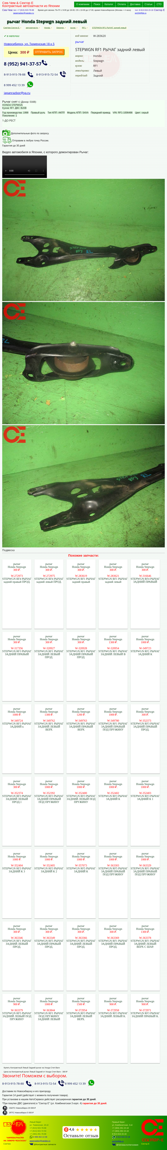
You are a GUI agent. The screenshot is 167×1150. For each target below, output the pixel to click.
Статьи (148, 4)
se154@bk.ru (140, 13)
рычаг (73, 28)
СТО (159, 4)
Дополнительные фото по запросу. (25, 133)
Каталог (109, 4)
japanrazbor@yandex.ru (23, 13)
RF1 (84, 28)
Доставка (135, 4)
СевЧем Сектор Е (11, 28)
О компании (82, 4)
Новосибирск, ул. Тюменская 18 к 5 (29, 44)
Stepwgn (60, 28)
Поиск (97, 4)
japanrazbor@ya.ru (17, 93)
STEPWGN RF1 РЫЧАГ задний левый (109, 28)
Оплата (122, 4)
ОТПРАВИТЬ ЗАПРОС (49, 51)
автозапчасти (32, 28)
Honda (47, 28)
